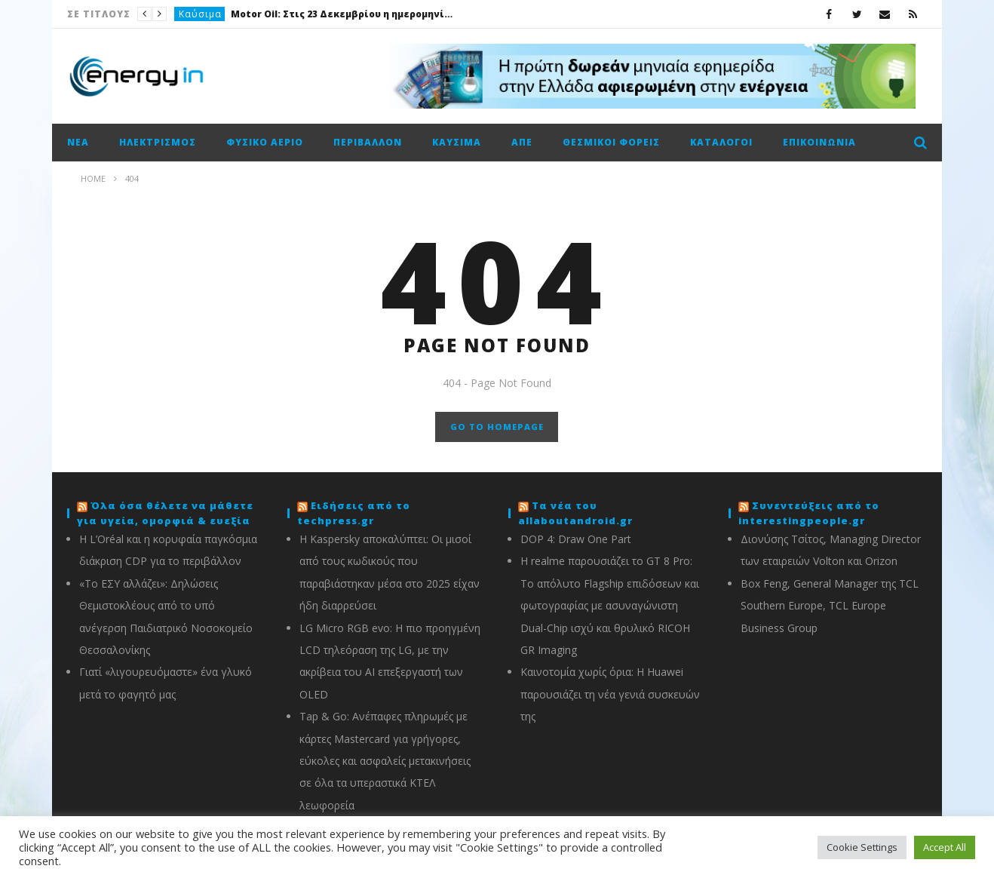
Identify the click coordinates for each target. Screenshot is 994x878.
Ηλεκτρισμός (157, 142)
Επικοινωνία (819, 142)
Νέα (78, 142)
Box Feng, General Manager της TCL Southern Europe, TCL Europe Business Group (830, 605)
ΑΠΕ (521, 142)
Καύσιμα (200, 14)
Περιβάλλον (367, 142)
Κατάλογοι (721, 142)
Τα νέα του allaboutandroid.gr (575, 513)
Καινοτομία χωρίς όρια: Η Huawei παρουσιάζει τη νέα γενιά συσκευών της (610, 694)
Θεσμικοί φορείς (611, 142)
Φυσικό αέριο (264, 142)
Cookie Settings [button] (862, 847)
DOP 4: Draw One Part (575, 539)
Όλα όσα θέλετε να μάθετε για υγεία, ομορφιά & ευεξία (165, 513)
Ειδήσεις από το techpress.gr (353, 513)
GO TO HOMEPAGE (497, 426)
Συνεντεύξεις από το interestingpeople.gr (808, 513)
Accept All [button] (944, 847)
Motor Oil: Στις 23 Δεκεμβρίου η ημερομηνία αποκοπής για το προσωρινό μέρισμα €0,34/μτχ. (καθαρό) (344, 14)
